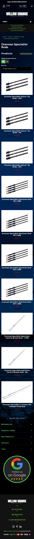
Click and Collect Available (17, 28)
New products (7, 437)
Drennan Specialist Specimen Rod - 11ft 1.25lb (17, 200)
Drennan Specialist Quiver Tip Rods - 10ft (17, 97)
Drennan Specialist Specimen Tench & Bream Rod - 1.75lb (17, 337)
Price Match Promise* (17, 25)
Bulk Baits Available (17, 30)
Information (6, 424)
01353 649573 (21, 2)
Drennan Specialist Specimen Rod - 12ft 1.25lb (17, 269)
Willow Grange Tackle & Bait (12, 531)
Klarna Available (17, 27)
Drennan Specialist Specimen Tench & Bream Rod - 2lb (17, 371)
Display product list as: (8, 58)
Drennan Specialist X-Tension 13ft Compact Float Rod (17, 405)
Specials (5, 443)
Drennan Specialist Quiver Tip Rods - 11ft (17, 132)
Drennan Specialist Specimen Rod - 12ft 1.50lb (17, 303)
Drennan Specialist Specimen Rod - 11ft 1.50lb (17, 234)
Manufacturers (8, 430)
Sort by (3, 65)
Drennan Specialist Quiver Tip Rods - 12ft (17, 166)
